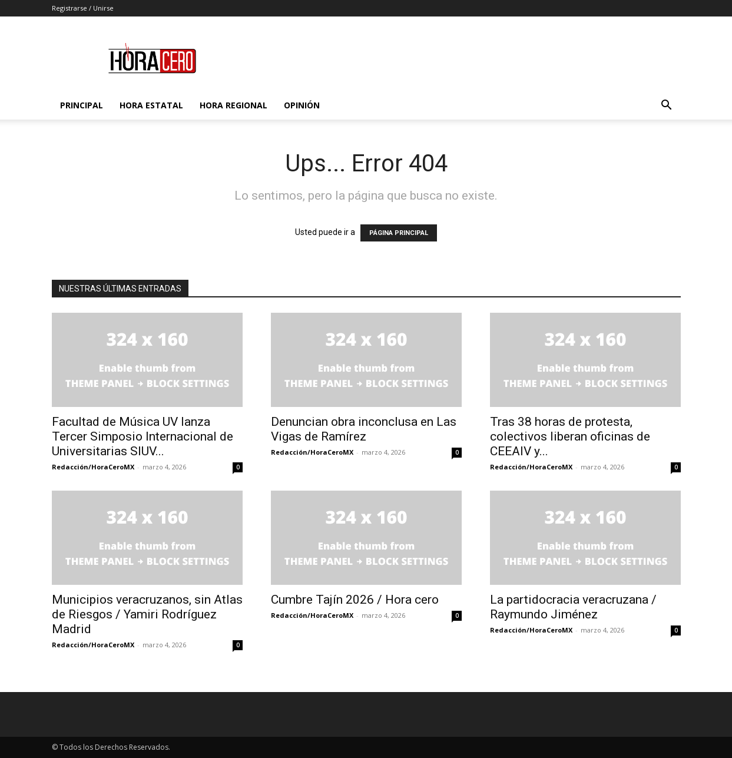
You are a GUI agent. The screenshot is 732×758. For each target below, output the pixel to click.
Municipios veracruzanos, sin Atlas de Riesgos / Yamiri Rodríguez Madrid (147, 614)
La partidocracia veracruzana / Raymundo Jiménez (573, 607)
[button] (666, 106)
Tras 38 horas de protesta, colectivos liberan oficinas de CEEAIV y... (570, 436)
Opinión (302, 105)
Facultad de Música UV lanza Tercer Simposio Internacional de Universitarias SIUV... (142, 436)
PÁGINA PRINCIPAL (398, 233)
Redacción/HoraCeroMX (93, 466)
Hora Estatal (151, 105)
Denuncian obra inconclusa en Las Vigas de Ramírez (363, 429)
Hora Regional (233, 105)
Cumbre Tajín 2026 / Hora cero (355, 600)
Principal (81, 105)
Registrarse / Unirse (83, 8)
